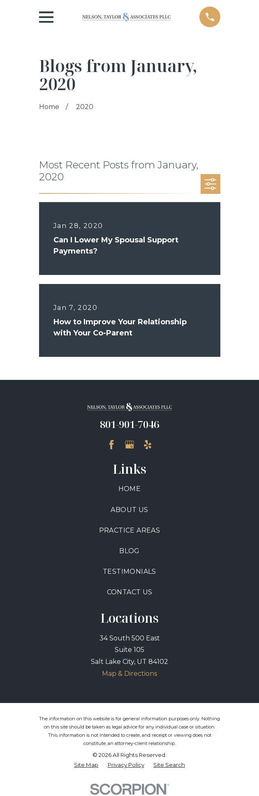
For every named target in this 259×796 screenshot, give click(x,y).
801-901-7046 (129, 424)
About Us (129, 510)
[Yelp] (147, 444)
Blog (129, 551)
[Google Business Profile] (129, 444)
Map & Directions (129, 673)
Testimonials (129, 571)
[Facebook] (111, 444)
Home (129, 489)
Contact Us (130, 592)
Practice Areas (129, 530)
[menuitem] (86, 765)
